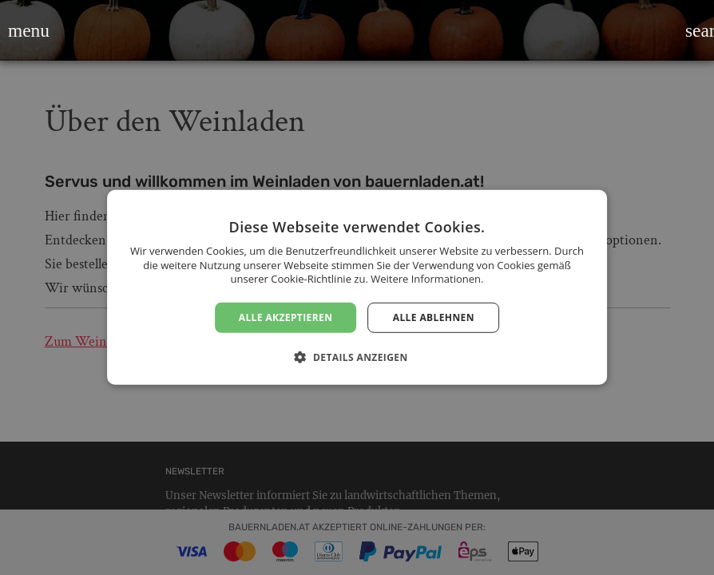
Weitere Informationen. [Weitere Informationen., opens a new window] (427, 279)
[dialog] (357, 287)
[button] (18, 30)
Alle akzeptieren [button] (286, 317)
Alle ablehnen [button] (433, 317)
